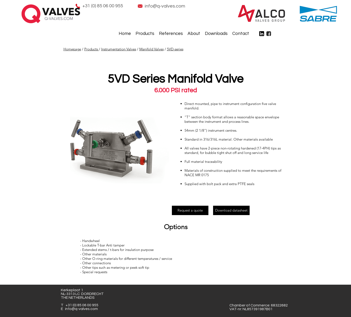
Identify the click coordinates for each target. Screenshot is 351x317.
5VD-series (175, 49)
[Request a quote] (190, 210)
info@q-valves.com (81, 309)
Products (91, 49)
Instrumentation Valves (118, 49)
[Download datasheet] (231, 210)
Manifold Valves (151, 49)
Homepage (72, 49)
